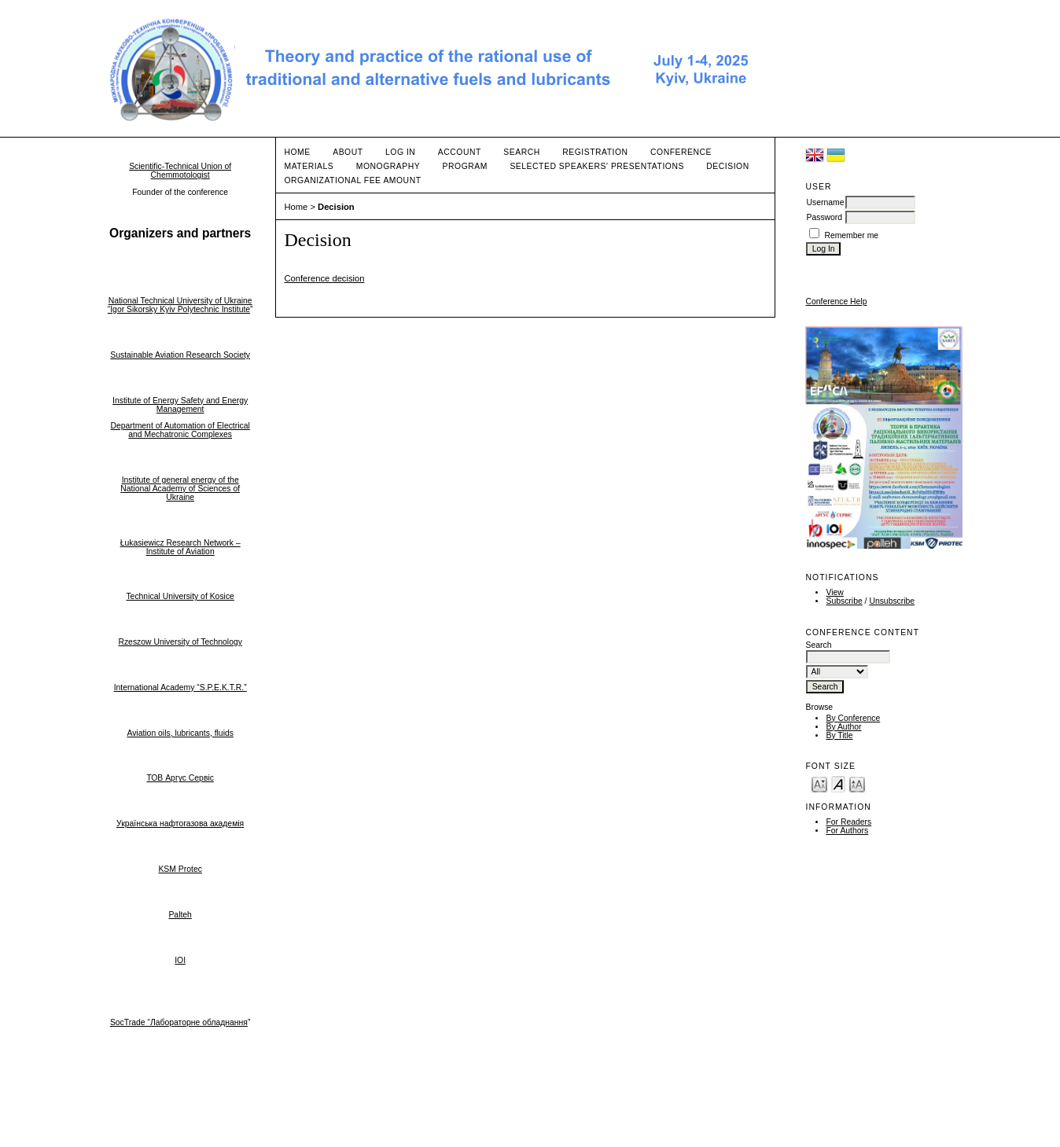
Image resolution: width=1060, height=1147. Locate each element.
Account (459, 152)
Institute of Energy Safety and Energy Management (180, 405)
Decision (727, 166)
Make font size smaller (819, 783)
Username (825, 202)
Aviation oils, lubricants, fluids (180, 733)
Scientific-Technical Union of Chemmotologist (180, 170)
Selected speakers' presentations (596, 166)
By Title (839, 735)
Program (465, 166)
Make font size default (838, 783)
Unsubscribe (892, 601)
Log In (400, 152)
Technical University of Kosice (180, 596)
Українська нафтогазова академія (180, 823)
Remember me (851, 235)
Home (297, 152)
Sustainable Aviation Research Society (180, 355)
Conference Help (836, 301)
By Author (843, 726)
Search (521, 152)
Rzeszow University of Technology (179, 642)
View (834, 592)
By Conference (853, 718)
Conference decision (324, 278)
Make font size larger (857, 783)
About (348, 152)
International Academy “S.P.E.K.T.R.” (180, 687)
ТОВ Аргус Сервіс (180, 778)
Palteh (179, 914)
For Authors (847, 830)
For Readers (848, 822)
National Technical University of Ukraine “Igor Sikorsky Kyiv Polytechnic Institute (180, 305)
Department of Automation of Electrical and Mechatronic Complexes (180, 430)
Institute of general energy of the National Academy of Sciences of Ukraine (180, 489)
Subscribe (844, 601)
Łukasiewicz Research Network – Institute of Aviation (180, 547)
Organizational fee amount (352, 180)
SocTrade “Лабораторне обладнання (179, 1022)
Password (824, 217)
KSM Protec (179, 869)
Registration (595, 152)
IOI (180, 960)
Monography (388, 166)
